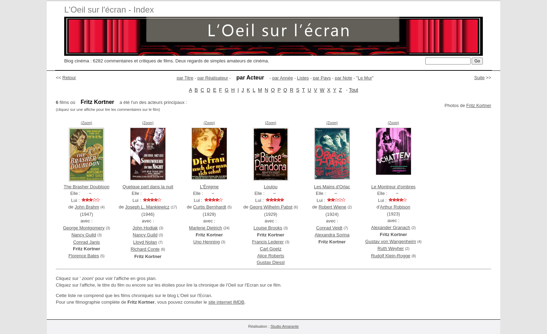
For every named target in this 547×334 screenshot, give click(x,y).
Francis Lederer (268, 241)
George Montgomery (83, 227)
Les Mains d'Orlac (332, 186)
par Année (282, 78)
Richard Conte (144, 249)
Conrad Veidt (329, 227)
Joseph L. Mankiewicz (147, 207)
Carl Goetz (271, 248)
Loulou (270, 186)
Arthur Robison (395, 207)
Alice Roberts (270, 255)
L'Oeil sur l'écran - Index (109, 9)
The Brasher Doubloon (87, 186)
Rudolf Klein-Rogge (390, 255)
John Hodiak (145, 227)
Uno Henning (206, 241)
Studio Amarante (284, 326)
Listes (303, 78)
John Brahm (87, 207)
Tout (353, 90)
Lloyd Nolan (145, 242)
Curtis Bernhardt (209, 207)
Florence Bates (83, 255)
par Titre (185, 78)
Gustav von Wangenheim (390, 241)
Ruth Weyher (390, 248)
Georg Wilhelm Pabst (271, 207)
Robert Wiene (332, 207)
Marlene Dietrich (205, 227)
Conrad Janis (86, 242)
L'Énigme (209, 186)
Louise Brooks (268, 227)
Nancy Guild (84, 234)
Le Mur (365, 78)
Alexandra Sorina (332, 234)
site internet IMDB (226, 302)
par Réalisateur (212, 78)
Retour (69, 77)
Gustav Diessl (271, 262)
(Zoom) (86, 123)
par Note (343, 78)
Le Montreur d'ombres (393, 186)
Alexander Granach (390, 227)
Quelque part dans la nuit (147, 186)
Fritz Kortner (478, 105)
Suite (479, 77)
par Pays (322, 78)
